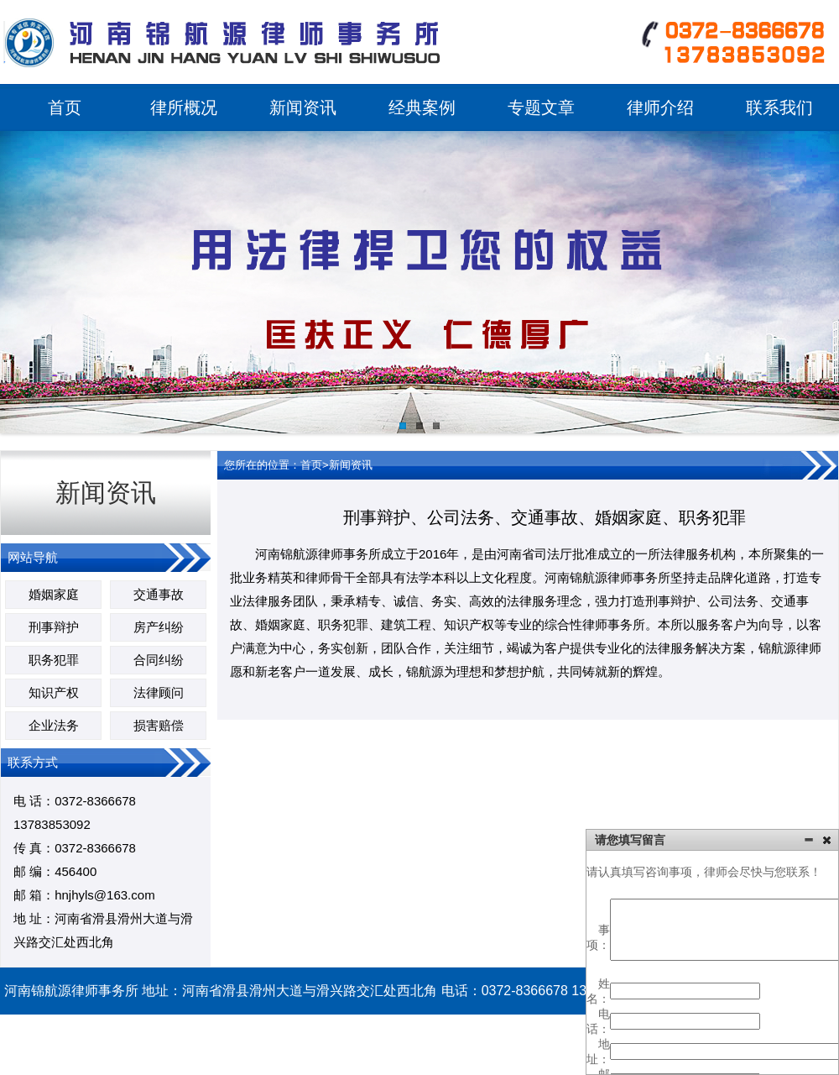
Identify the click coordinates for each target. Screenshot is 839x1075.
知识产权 (54, 692)
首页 (64, 107)
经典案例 (422, 107)
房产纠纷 (158, 627)
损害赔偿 (158, 725)
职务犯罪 (54, 660)
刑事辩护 (54, 627)
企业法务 (54, 725)
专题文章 (541, 107)
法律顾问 (158, 692)
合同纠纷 (158, 660)
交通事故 (158, 594)
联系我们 (779, 107)
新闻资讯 (302, 107)
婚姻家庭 (54, 594)
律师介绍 (660, 107)
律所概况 (183, 107)
